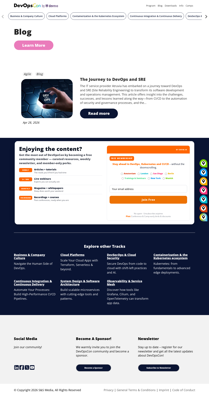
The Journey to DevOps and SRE (113, 79)
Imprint (164, 390)
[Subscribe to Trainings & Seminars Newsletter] (123, 178)
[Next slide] (206, 17)
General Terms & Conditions (136, 390)
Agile (27, 74)
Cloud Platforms (57, 16)
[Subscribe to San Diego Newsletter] (151, 174)
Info (181, 5)
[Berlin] (203, 182)
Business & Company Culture (26, 16)
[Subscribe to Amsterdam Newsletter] (122, 174)
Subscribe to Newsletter (158, 367)
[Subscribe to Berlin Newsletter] (166, 174)
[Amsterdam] (203, 209)
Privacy (108, 390)
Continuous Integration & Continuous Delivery (156, 16)
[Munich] (203, 164)
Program (150, 5)
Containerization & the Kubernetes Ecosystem (98, 16)
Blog (160, 5)
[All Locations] (203, 217)
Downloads (171, 5)
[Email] (148, 189)
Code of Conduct (183, 390)
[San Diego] (203, 191)
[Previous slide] (3, 17)
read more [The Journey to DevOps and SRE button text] (99, 113)
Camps (189, 5)
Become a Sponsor (93, 367)
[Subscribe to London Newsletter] (139, 174)
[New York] (203, 173)
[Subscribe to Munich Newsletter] (164, 178)
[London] (203, 200)
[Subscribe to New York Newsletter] (149, 178)
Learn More (33, 45)
